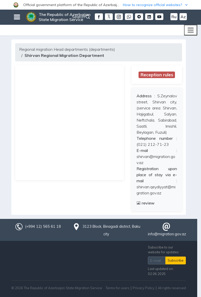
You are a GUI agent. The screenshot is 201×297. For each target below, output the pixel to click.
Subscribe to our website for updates (163, 249)
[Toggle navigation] (190, 30)
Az (183, 16)
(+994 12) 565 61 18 (43, 226)
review (145, 202)
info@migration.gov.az (167, 234)
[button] (100, 5)
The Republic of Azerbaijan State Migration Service (65, 17)
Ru (173, 16)
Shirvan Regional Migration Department (64, 55)
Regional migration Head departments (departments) (67, 49)
